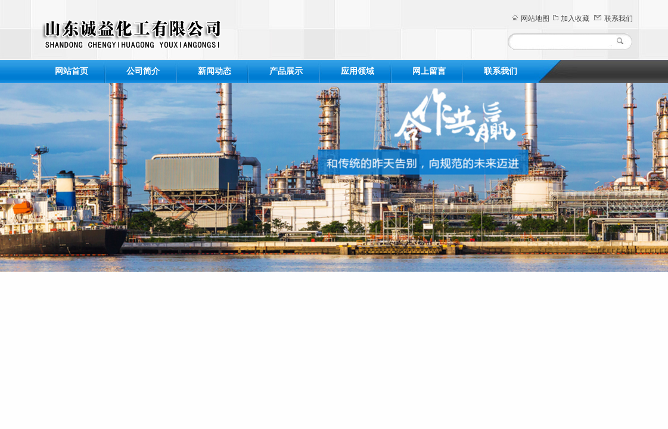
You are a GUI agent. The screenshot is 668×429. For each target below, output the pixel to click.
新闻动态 (214, 71)
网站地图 (535, 18)
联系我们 (618, 18)
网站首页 (71, 71)
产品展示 (286, 71)
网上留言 (429, 71)
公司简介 (143, 71)
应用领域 (357, 71)
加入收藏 (575, 18)
